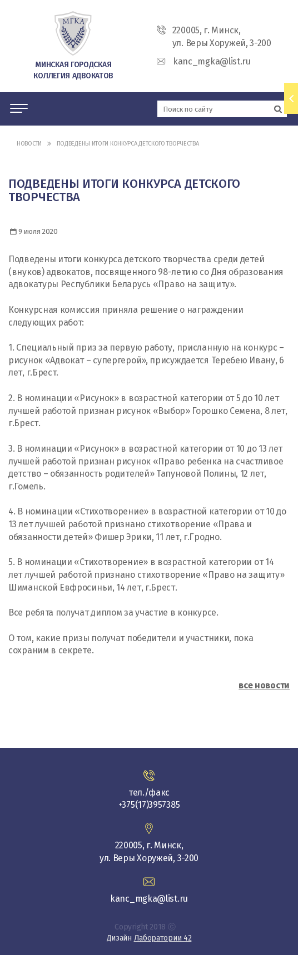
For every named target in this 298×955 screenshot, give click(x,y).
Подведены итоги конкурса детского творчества (128, 143)
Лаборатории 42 (163, 938)
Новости (29, 143)
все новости (264, 685)
